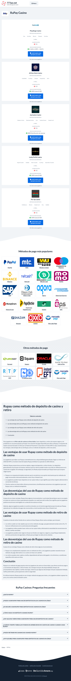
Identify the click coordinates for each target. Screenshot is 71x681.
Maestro (61, 262)
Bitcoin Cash (44, 276)
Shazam (18, 318)
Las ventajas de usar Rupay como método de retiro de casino (25, 427)
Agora (44, 290)
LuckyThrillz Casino (35, 157)
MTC (27, 262)
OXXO (35, 318)
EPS (61, 304)
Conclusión (11, 435)
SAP (10, 290)
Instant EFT (44, 373)
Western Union (44, 262)
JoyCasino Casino (35, 115)
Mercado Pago (52, 318)
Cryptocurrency (27, 373)
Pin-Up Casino (35, 199)
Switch (44, 304)
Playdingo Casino (35, 31)
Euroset (10, 359)
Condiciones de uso (47, 665)
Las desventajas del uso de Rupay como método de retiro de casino (27, 431)
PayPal (10, 262)
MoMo (61, 276)
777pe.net (44, 676)
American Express (61, 290)
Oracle (44, 359)
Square (27, 359)
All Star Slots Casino (35, 73)
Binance (10, 276)
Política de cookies (23, 665)
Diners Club (27, 290)
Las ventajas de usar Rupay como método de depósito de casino (26, 420)
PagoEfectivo (27, 304)
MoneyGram (10, 304)
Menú (34, 3)
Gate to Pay (61, 359)
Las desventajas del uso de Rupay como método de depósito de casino (28, 423)
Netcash (27, 276)
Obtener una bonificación (35, 54)
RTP (10, 373)
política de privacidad (35, 665)
